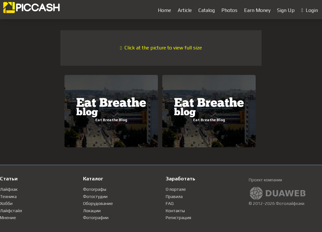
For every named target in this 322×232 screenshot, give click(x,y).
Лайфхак (9, 189)
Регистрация (178, 217)
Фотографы (94, 189)
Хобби (6, 203)
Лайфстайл (11, 210)
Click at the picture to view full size (161, 48)
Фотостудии (95, 196)
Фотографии (95, 217)
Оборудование (98, 203)
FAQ (170, 203)
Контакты (175, 210)
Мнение (8, 217)
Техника (8, 196)
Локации (92, 210)
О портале (176, 189)
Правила (174, 196)
